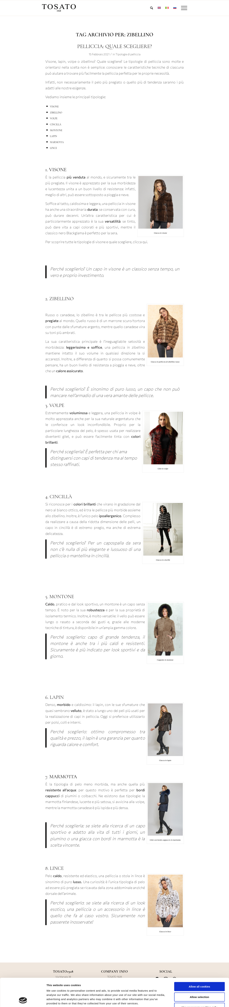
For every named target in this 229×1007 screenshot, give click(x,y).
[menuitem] (151, 8)
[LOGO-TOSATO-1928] (59, 8)
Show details (185, 1000)
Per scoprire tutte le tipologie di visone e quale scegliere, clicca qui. (97, 242)
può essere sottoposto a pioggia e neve (98, 194)
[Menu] (183, 8)
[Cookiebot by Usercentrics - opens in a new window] (22, 1000)
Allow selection (199, 970)
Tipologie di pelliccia (127, 54)
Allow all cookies (199, 960)
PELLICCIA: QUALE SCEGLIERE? (114, 46)
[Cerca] (151, 8)
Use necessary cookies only (199, 980)
